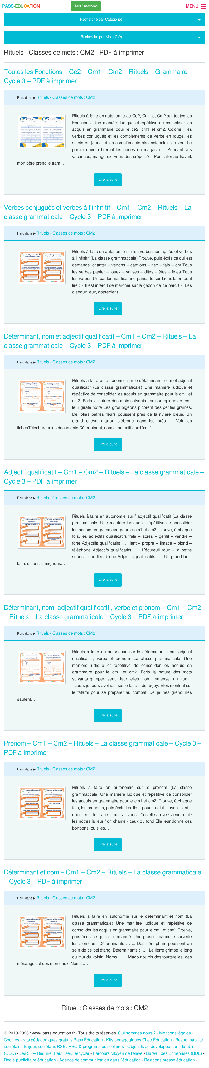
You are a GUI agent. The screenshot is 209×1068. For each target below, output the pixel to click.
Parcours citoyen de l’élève (118, 1053)
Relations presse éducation (169, 1060)
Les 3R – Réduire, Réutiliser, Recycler (54, 1053)
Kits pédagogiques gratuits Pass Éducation (63, 1040)
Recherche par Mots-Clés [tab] (101, 37)
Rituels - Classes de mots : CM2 (65, 97)
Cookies (11, 1040)
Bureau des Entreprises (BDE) (174, 1053)
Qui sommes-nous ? (137, 1033)
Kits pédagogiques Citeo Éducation (139, 1040)
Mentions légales (175, 1033)
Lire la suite (108, 179)
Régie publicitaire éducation (30, 1060)
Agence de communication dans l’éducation (100, 1060)
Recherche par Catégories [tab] (101, 19)
